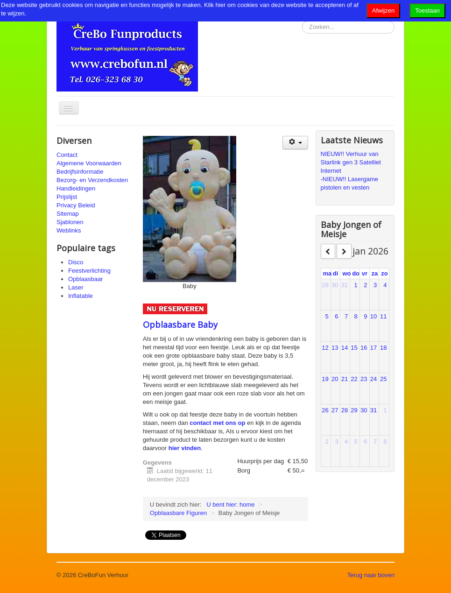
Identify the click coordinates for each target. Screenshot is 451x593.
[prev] (328, 251)
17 (373, 347)
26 (325, 410)
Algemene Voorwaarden (88, 163)
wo (346, 273)
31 (344, 285)
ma (327, 273)
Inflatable (80, 295)
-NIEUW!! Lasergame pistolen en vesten (350, 183)
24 (373, 378)
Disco (76, 262)
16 (363, 347)
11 (383, 316)
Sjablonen (70, 222)
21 (344, 378)
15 (354, 347)
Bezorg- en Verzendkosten (92, 180)
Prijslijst (66, 196)
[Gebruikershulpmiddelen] (295, 142)
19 (325, 378)
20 (334, 378)
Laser (76, 287)
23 (363, 378)
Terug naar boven (371, 575)
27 (334, 410)
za (375, 273)
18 (383, 347)
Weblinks (68, 230)
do (355, 273)
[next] (344, 251)
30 (334, 285)
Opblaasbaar (85, 278)
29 (325, 285)
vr (364, 273)
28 (344, 410)
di (335, 273)
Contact (67, 154)
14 (344, 347)
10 (373, 316)
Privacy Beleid (75, 205)
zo (384, 273)
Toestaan (427, 10)
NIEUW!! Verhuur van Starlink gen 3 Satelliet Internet (351, 162)
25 (383, 378)
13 (334, 347)
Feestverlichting (89, 270)
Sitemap (67, 213)
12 (325, 347)
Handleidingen (75, 188)
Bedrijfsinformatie (79, 171)
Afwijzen (383, 10)
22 (354, 378)
